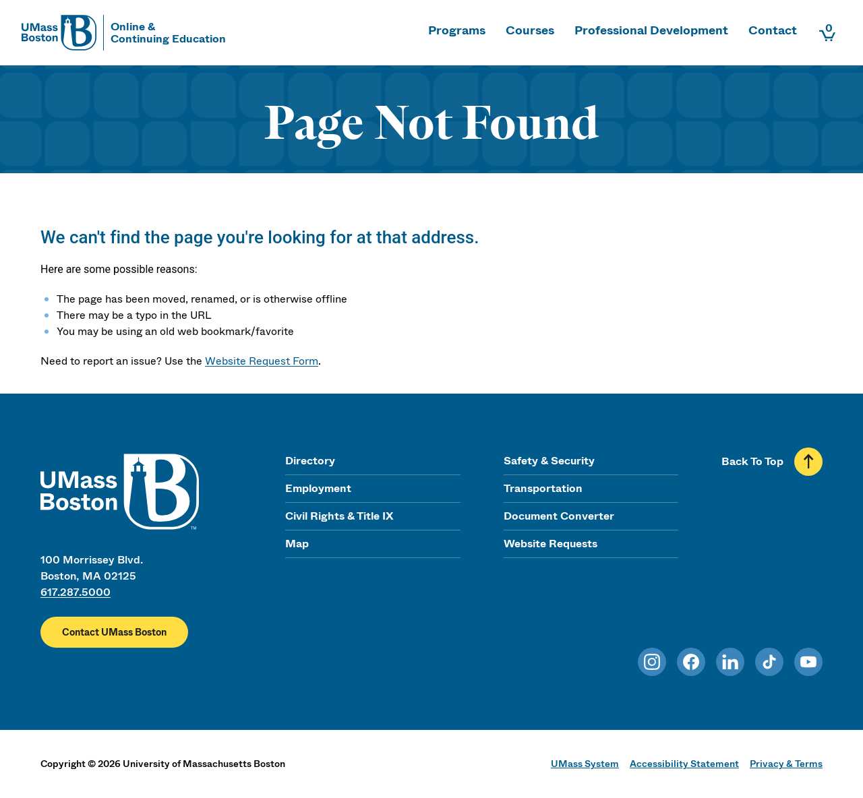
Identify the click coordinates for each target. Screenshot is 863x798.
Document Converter (559, 516)
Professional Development (651, 30)
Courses (530, 30)
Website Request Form (261, 361)
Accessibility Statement (684, 763)
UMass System (585, 763)
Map (297, 543)
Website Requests (550, 543)
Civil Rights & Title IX (339, 516)
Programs (456, 30)
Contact (772, 30)
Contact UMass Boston (114, 632)
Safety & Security (549, 460)
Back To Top (752, 461)
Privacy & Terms (786, 763)
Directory (310, 460)
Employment (318, 488)
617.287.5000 (75, 592)
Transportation (543, 488)
